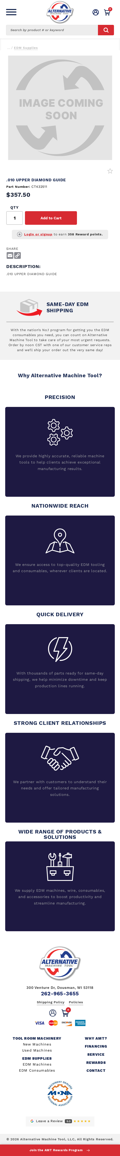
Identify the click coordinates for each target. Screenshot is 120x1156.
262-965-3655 (60, 994)
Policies (76, 1002)
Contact (96, 1071)
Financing (96, 1046)
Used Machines (37, 1050)
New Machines (37, 1044)
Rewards (96, 1063)
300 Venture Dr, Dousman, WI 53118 (59, 988)
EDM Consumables (37, 1070)
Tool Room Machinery (37, 1038)
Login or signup (38, 234)
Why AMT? (96, 1038)
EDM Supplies (26, 48)
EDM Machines (37, 1064)
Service (96, 1055)
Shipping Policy (51, 1002)
